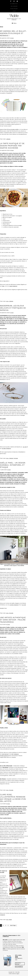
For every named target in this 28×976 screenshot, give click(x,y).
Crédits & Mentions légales (14, 973)
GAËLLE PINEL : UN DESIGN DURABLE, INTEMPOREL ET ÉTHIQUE (12, 465)
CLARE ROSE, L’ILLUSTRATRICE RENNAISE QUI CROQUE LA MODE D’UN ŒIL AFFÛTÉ (13, 797)
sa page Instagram (6, 448)
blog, (3, 286)
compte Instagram (14, 604)
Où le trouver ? (19, 966)
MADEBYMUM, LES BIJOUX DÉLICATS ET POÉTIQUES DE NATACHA (13, 308)
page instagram (13, 286)
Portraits (16, 458)
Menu (15, 23)
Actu (7, 301)
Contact (14, 11)
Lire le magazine (14, 6)
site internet (5, 754)
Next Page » (13, 925)
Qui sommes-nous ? (14, 3)
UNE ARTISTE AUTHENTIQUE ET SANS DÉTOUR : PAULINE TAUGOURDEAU (13, 619)
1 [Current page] (1, 925)
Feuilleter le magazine (18, 964)
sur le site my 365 (13, 129)
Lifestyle (8, 139)
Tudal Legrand (4, 755)
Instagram (16, 754)
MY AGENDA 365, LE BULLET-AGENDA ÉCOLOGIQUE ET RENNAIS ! (13, 33)
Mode (10, 919)
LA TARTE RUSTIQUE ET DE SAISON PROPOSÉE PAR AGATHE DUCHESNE (12, 145)
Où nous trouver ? (14, 8)
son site (25, 446)
